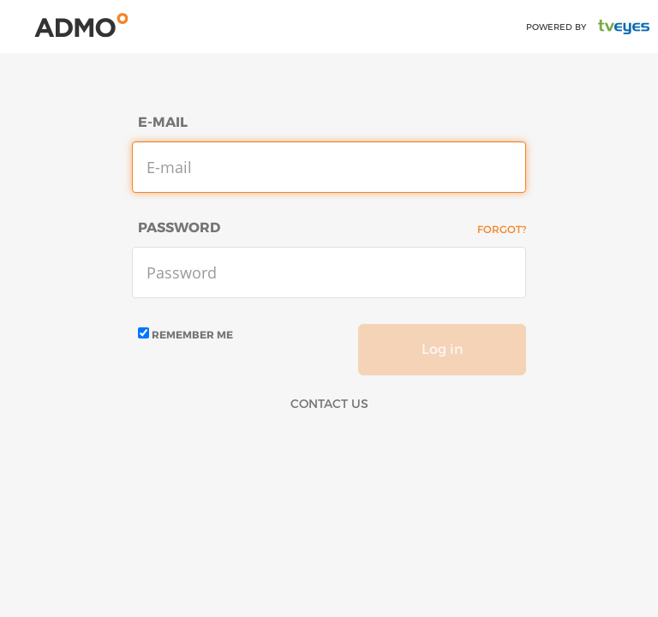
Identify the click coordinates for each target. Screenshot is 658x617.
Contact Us (329, 403)
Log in (443, 348)
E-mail (163, 122)
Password (179, 228)
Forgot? (501, 229)
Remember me (185, 334)
